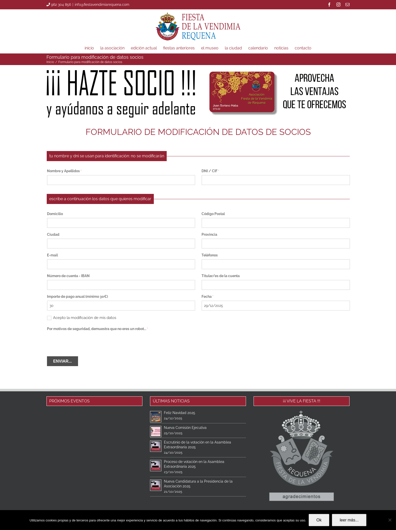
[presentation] (85, 342)
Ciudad (53, 234)
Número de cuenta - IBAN (68, 276)
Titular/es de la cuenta (221, 276)
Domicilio (55, 214)
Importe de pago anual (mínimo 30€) (77, 297)
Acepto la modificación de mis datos (81, 317)
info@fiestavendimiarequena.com (102, 5)
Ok (318, 520)
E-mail (52, 255)
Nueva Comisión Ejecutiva (185, 428)
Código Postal (213, 214)
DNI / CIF (210, 171)
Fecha (207, 297)
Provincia (209, 234)
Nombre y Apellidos (64, 171)
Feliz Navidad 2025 (179, 413)
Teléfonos (210, 255)
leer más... (349, 520)
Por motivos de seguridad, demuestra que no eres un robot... (97, 329)
